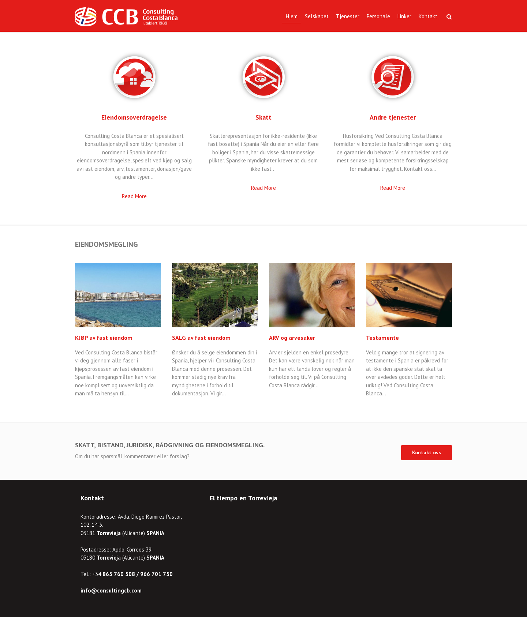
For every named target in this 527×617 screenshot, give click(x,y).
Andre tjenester (393, 117)
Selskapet (317, 16)
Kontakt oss (426, 452)
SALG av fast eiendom (201, 337)
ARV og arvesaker (292, 337)
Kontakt (428, 16)
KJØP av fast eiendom (103, 337)
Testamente (382, 337)
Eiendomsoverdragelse (134, 117)
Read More (134, 196)
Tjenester (347, 16)
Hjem (292, 16)
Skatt (263, 117)
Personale (378, 16)
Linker (404, 16)
